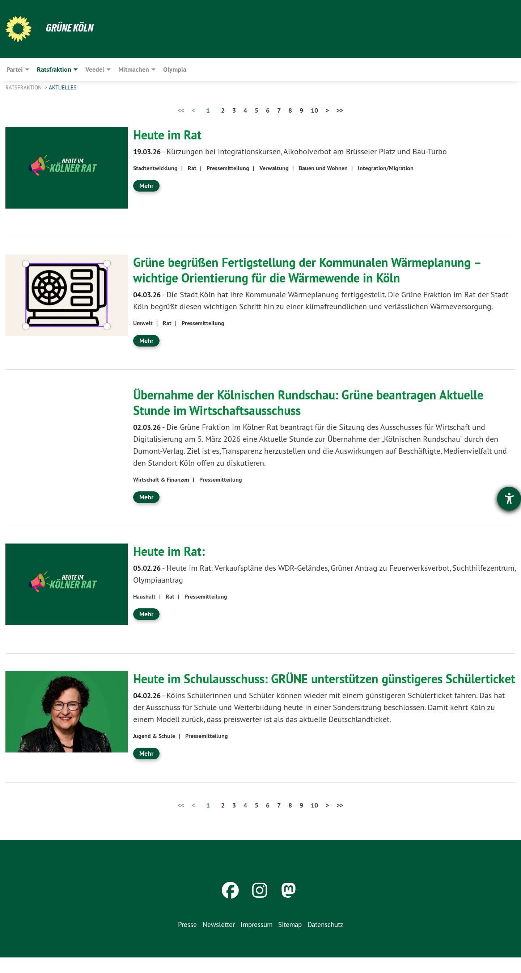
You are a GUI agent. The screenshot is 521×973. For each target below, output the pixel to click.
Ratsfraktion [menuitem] (54, 69)
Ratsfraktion (24, 87)
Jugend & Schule (154, 751)
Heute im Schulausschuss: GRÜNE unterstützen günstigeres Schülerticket (297, 686)
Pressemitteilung (228, 168)
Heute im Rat (169, 134)
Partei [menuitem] (15, 69)
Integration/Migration (386, 168)
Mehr (146, 185)
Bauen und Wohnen (323, 168)
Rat (192, 168)
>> (339, 110)
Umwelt (143, 323)
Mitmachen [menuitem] (133, 69)
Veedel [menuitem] (94, 69)
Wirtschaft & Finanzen (161, 479)
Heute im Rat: (171, 551)
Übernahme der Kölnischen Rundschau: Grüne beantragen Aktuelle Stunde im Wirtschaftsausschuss (318, 402)
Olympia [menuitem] (174, 69)
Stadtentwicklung (155, 168)
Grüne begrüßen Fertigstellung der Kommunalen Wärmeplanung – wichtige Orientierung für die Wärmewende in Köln (317, 269)
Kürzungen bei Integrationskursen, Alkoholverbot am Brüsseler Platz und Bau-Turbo (290, 151)
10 (314, 110)
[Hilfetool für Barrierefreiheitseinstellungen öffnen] (509, 499)
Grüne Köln (70, 27)
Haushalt (144, 596)
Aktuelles (62, 87)
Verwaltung (274, 168)
